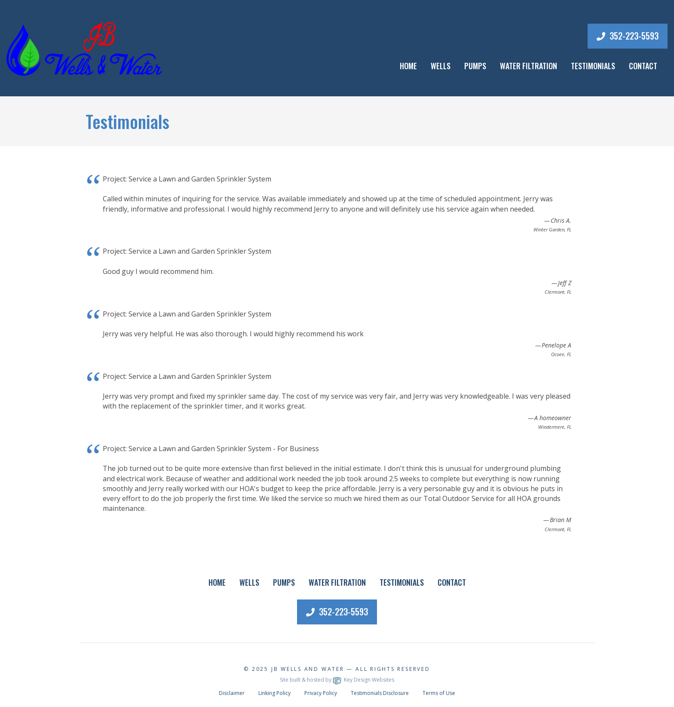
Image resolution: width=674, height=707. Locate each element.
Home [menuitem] (408, 65)
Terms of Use (439, 693)
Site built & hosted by (337, 679)
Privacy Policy (320, 693)
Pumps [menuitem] (475, 65)
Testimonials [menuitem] (593, 65)
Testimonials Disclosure (380, 693)
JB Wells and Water (307, 669)
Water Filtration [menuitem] (528, 65)
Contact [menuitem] (643, 65)
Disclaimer (232, 693)
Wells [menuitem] (440, 65)
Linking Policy (274, 693)
